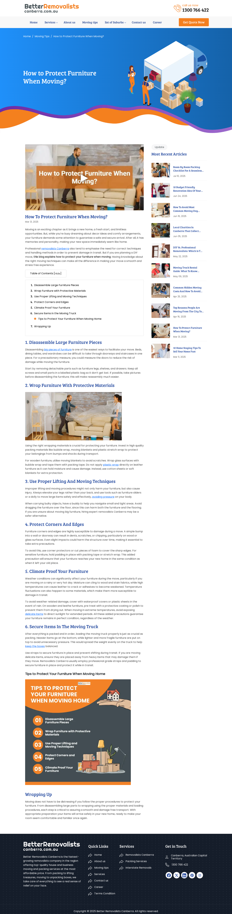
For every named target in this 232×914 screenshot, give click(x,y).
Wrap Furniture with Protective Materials (60, 291)
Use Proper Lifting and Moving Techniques (60, 296)
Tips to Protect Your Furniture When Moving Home (70, 319)
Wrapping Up (42, 326)
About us (61, 22)
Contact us (128, 22)
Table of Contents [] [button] (45, 274)
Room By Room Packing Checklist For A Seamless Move (187, 168)
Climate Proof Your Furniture (52, 308)
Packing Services (136, 857)
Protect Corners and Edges (51, 302)
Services (42, 22)
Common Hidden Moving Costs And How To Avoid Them (187, 289)
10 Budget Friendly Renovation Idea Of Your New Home (187, 189)
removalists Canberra (55, 248)
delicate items (34, 614)
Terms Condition (104, 890)
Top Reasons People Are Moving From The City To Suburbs (187, 309)
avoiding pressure (103, 497)
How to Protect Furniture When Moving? (187, 329)
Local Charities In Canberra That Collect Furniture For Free (186, 229)
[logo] (51, 8)
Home (27, 22)
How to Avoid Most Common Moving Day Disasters (185, 209)
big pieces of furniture (58, 349)
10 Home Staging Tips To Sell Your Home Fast (187, 349)
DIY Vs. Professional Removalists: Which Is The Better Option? (188, 249)
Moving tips (81, 22)
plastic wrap (111, 465)
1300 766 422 (180, 860)
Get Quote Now (194, 22)
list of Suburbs (104, 22)
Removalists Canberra (140, 851)
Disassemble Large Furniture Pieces (56, 285)
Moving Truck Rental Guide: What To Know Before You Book (185, 269)
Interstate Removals (138, 864)
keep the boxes (35, 646)
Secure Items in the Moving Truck (55, 313)
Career (146, 22)
